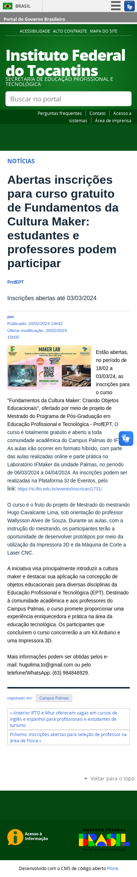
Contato (98, 113)
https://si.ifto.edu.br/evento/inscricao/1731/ (60, 489)
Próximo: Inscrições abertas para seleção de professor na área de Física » (68, 737)
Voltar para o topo (112, 778)
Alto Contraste (70, 31)
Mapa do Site (103, 31)
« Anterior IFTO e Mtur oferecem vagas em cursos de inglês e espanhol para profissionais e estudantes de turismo (63, 719)
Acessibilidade (35, 31)
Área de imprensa (113, 120)
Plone (112, 868)
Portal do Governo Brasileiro (34, 19)
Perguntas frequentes (60, 113)
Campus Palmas (54, 698)
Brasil (23, 6)
